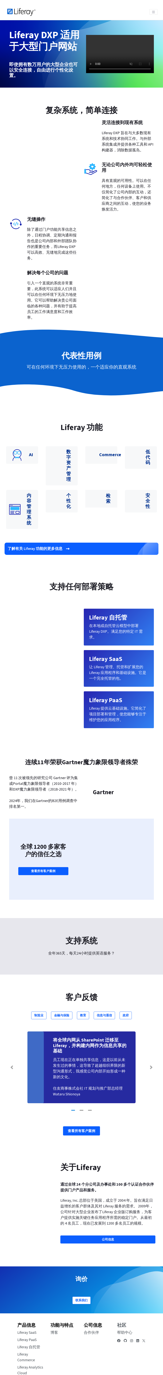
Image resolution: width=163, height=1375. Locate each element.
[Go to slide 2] (81, 1079)
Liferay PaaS (27, 1309)
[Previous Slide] (11, 1036)
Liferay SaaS (26, 1301)
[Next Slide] (151, 1036)
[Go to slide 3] (89, 1079)
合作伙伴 (91, 1301)
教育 (83, 984)
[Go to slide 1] (73, 1079)
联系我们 (81, 1269)
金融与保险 (61, 984)
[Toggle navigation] (153, 12)
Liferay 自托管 (28, 1316)
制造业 (38, 984)
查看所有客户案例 (43, 856)
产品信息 (26, 1294)
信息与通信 (104, 984)
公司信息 (93, 1294)
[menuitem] (136, 1361)
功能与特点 (61, 1294)
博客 (54, 1301)
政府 (126, 984)
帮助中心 (124, 1301)
